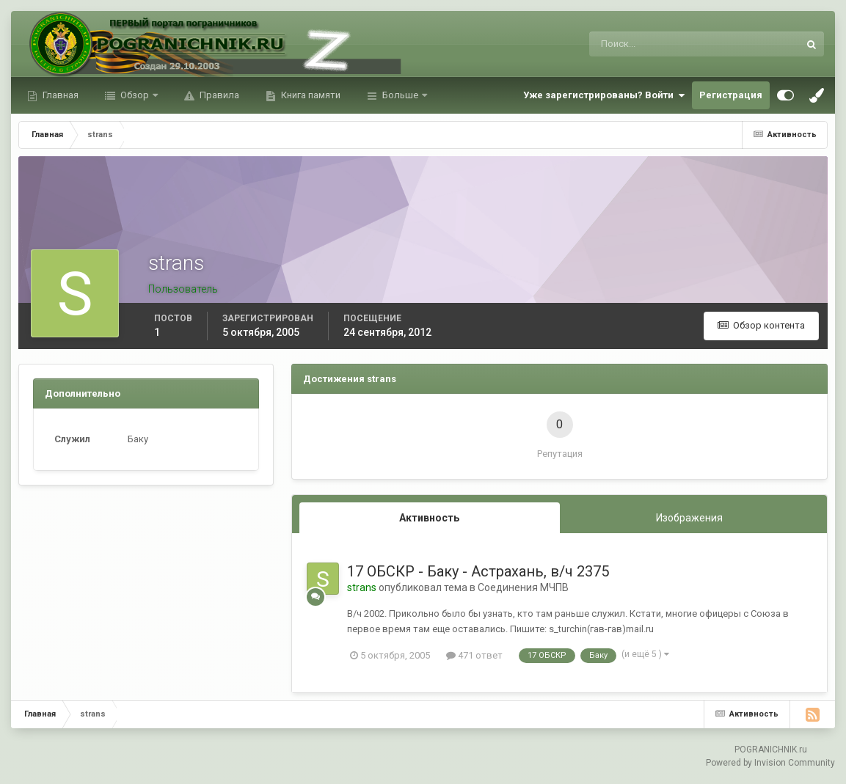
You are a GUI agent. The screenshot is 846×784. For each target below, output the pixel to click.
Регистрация (730, 94)
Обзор (134, 94)
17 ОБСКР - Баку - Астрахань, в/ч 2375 (478, 571)
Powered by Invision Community (770, 763)
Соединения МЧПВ (523, 587)
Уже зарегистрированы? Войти (604, 95)
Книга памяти (309, 94)
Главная (59, 94)
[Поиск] (633, 44)
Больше (400, 94)
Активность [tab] (429, 518)
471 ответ (474, 655)
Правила (218, 94)
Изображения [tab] (689, 518)
